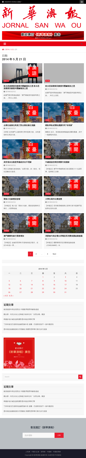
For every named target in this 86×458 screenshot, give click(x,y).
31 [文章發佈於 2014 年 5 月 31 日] (65, 292)
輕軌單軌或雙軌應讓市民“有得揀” (59, 125)
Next (54, 254)
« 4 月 (6, 296)
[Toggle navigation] (5, 43)
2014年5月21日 (10, 91)
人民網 (27, 452)
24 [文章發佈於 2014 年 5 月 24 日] (65, 289)
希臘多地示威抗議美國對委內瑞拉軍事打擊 (19, 319)
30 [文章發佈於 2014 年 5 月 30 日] (54, 292)
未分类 (47, 81)
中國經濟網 (57, 452)
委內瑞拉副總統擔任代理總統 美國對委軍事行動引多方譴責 (25, 329)
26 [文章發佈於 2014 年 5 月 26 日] (9, 292)
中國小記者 (35, 452)
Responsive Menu (82, 2)
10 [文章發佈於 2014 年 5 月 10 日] (65, 281)
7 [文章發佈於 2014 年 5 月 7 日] (31, 281)
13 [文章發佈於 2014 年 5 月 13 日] (20, 285)
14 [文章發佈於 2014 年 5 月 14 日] (32, 285)
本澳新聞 (48, 157)
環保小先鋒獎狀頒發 (12, 199)
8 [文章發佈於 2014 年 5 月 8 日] (42, 281)
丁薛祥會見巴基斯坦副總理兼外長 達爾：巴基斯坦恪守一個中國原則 (29, 324)
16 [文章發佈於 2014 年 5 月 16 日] (54, 285)
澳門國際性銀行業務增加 (14, 236)
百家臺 (6, 120)
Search (80, 377)
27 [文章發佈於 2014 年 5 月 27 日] (20, 292)
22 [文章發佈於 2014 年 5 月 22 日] (43, 289)
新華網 (43, 452)
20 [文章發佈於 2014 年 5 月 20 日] (20, 289)
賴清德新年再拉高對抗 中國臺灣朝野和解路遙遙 (21, 309)
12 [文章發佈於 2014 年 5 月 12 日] (9, 285)
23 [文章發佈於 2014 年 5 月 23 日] (54, 289)
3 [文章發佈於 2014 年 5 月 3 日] (65, 277)
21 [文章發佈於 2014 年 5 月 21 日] (32, 289)
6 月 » (11, 296)
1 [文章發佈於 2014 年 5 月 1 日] (42, 277)
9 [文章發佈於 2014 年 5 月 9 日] (54, 281)
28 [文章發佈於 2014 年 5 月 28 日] (32, 292)
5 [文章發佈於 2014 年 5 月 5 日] (9, 281)
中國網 (49, 452)
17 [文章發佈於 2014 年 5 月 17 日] (65, 285)
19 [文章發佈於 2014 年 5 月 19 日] (9, 289)
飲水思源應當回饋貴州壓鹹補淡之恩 (60, 86)
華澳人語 (6, 81)
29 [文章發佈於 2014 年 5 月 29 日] (43, 292)
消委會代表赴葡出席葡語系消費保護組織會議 (63, 236)
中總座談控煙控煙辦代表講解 (57, 162)
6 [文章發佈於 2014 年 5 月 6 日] (20, 281)
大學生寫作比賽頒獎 (53, 199)
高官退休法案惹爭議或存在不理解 (17, 162)
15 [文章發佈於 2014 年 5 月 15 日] (43, 285)
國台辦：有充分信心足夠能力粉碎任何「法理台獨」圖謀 (24, 314)
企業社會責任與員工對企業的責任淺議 (19, 125)
